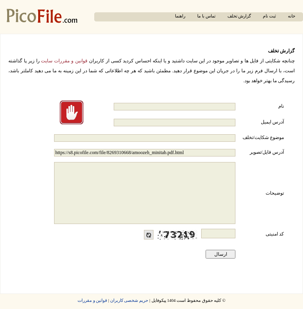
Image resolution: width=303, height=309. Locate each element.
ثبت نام (269, 16)
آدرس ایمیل (272, 122)
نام (281, 106)
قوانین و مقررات (92, 300)
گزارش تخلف (239, 16)
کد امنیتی (275, 234)
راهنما (180, 16)
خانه (291, 16)
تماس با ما (206, 16)
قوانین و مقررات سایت (64, 61)
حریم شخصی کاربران (129, 300)
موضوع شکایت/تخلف (263, 137)
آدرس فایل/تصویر (267, 152)
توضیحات (275, 193)
